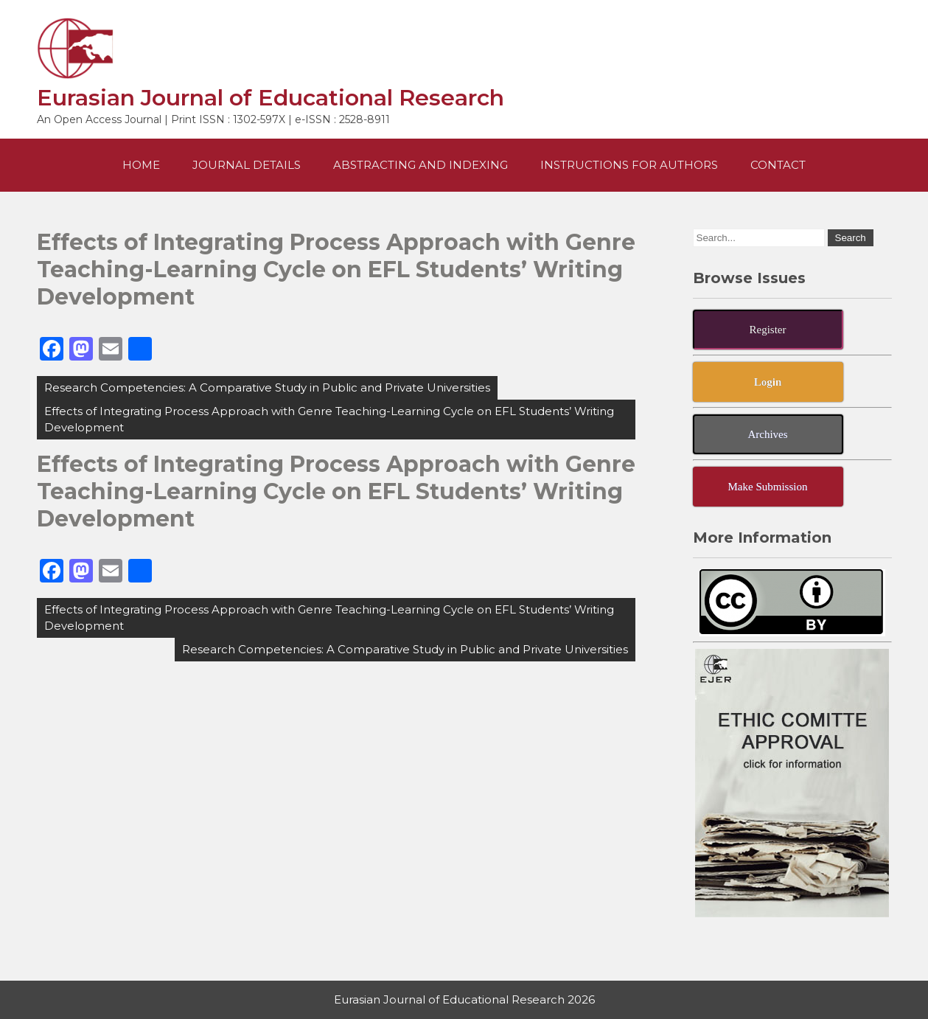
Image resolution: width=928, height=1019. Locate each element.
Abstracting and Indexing (420, 165)
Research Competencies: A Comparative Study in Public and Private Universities (267, 387)
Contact (778, 165)
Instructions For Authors (629, 165)
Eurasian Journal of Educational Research (270, 97)
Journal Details (246, 165)
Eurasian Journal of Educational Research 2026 (464, 999)
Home (141, 165)
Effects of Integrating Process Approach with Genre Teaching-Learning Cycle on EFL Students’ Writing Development (329, 419)
